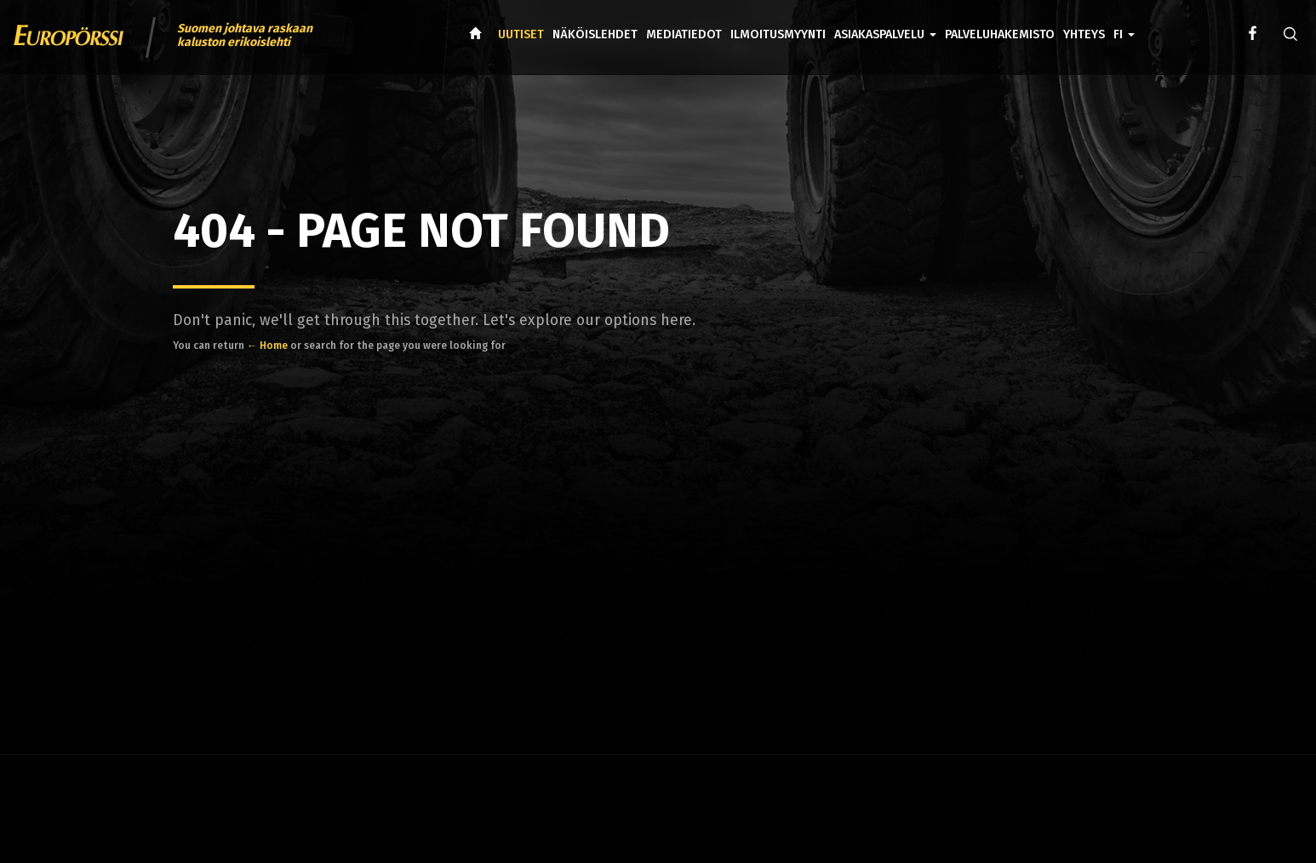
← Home (267, 345)
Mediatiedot (684, 34)
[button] (1124, 22)
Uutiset (521, 34)
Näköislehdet (595, 34)
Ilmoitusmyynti (778, 34)
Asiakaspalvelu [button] (885, 34)
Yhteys (1084, 34)
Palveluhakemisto (1000, 34)
